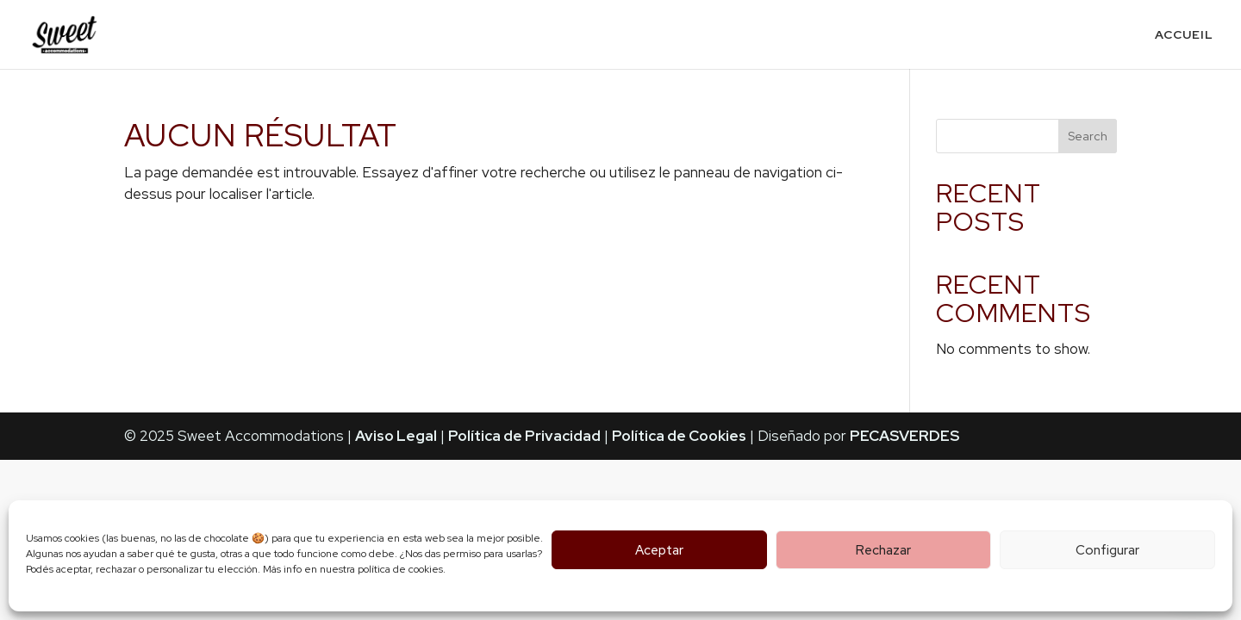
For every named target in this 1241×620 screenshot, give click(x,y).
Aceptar (659, 550)
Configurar (1107, 550)
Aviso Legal (396, 435)
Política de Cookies (679, 435)
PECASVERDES (904, 435)
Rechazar (883, 550)
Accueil (1184, 35)
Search (1087, 136)
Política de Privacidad (524, 435)
